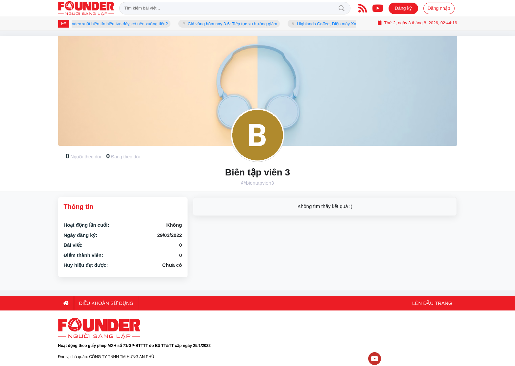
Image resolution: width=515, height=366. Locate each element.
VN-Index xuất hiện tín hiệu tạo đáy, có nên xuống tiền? (117, 23)
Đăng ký (403, 8)
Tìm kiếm (341, 8)
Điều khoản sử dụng (106, 303)
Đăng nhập (439, 8)
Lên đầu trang (431, 303)
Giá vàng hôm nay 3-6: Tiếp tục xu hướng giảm (234, 23)
